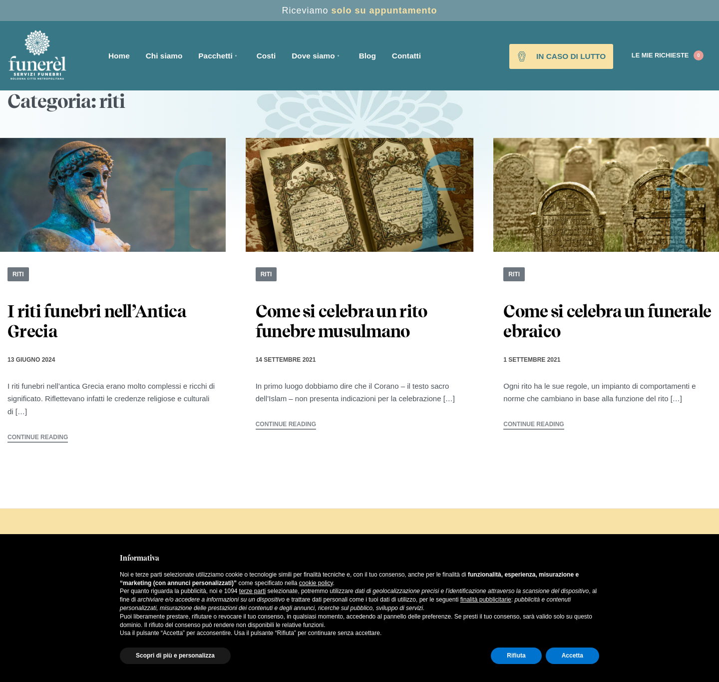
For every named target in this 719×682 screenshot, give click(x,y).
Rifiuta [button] (516, 655)
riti (18, 274)
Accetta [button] (572, 655)
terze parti (252, 591)
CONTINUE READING (37, 437)
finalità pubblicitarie (485, 599)
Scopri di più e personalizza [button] (175, 655)
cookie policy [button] (316, 583)
